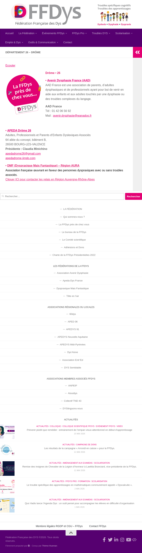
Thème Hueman (49, 545)
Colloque (55, 426)
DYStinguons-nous (73, 408)
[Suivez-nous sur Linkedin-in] (116, 539)
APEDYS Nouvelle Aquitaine (73, 337)
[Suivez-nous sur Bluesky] (134, 539)
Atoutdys (72, 393)
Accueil (9, 33)
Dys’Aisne (72, 352)
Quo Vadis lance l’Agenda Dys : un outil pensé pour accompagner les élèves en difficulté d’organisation (79, 503)
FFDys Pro (78, 33)
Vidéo (120, 426)
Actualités (42, 426)
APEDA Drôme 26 (19, 130)
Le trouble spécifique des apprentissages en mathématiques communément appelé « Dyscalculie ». (79, 485)
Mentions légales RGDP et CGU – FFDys (59, 526)
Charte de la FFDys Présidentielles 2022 (74, 255)
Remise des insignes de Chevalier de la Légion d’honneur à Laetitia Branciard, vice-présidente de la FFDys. (79, 466)
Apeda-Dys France (73, 280)
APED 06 (73, 321)
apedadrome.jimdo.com (20, 158)
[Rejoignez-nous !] (104, 539)
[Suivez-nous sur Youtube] (128, 539)
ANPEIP (72, 385)
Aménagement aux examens (78, 463)
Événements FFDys (53, 33)
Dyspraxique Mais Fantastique (72, 288)
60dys (72, 314)
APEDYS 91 (72, 329)
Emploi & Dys (13, 42)
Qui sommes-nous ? (74, 216)
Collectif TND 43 (72, 400)
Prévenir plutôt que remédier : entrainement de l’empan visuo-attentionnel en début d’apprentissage (79, 430)
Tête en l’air (72, 296)
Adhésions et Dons (74, 247)
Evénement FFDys (105, 426)
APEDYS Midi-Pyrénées (72, 344)
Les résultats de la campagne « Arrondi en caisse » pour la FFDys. (79, 448)
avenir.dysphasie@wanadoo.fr (72, 115)
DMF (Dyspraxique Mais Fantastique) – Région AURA (43, 165)
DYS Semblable (72, 367)
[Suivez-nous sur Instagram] (122, 539)
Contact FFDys (97, 526)
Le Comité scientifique (74, 239)
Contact (67, 42)
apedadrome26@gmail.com (23, 153)
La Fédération (26, 33)
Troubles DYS (100, 33)
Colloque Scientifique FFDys (78, 426)
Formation (84, 481)
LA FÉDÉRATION (72, 209)
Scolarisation (122, 33)
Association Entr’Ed (72, 360)
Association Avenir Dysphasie (72, 273)
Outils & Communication (42, 42)
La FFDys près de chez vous (74, 224)
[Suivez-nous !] (110, 539)
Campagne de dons (86, 444)
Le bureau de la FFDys (74, 232)
